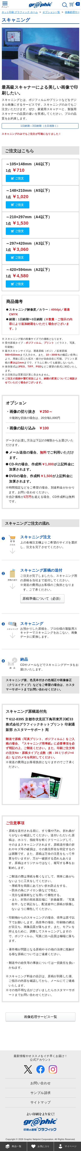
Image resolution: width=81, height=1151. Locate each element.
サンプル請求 (40, 1093)
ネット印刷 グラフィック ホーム (20, 12)
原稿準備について (42, 598)
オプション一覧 (51, 12)
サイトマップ (40, 1102)
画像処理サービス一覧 (40, 1017)
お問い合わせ (40, 1083)
